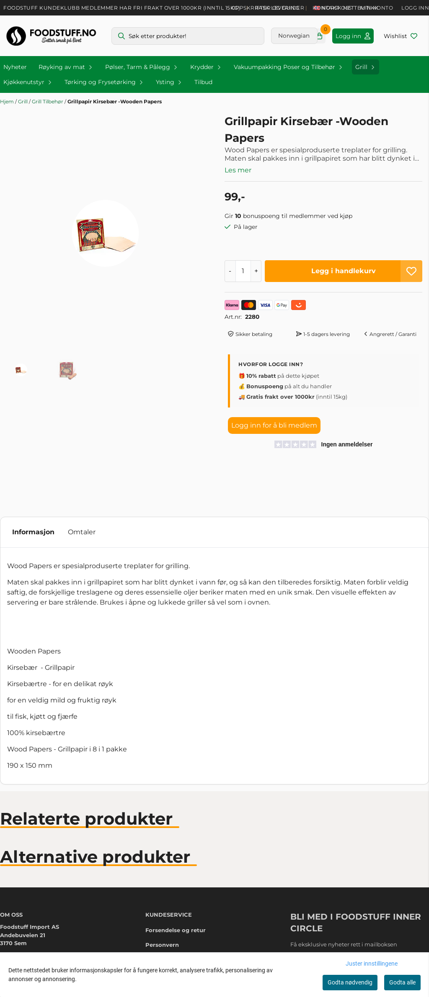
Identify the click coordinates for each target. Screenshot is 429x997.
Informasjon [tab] (33, 532)
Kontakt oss (332, 8)
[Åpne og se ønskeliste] (400, 36)
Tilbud (203, 82)
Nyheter (15, 67)
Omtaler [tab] (82, 532)
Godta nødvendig (350, 982)
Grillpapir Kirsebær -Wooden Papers (114, 101)
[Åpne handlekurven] (319, 36)
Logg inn (415, 8)
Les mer (238, 170)
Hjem (7, 101)
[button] (411, 271)
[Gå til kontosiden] (353, 36)
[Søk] (187, 36)
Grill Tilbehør (48, 101)
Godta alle (402, 982)
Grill (23, 101)
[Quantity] (243, 271)
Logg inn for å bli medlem (274, 425)
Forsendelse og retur (175, 930)
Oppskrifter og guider (268, 8)
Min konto (376, 8)
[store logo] (51, 36)
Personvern (162, 944)
